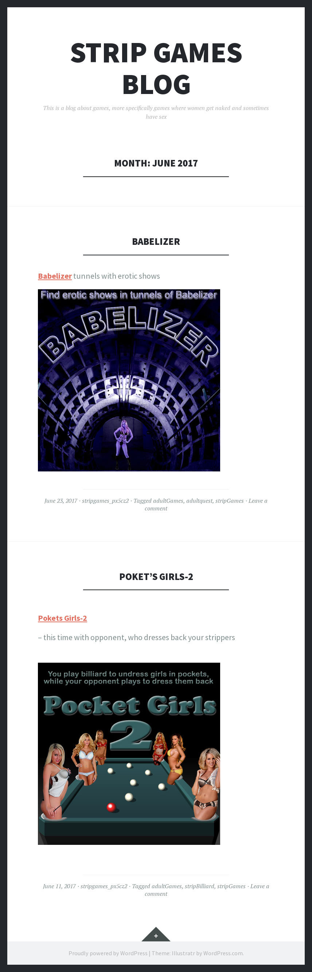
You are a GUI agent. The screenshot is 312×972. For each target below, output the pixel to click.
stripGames (229, 501)
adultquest (199, 501)
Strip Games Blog (156, 68)
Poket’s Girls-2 (156, 577)
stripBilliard (199, 886)
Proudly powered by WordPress (108, 953)
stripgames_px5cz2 (105, 501)
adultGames (168, 501)
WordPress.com (223, 953)
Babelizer (156, 241)
